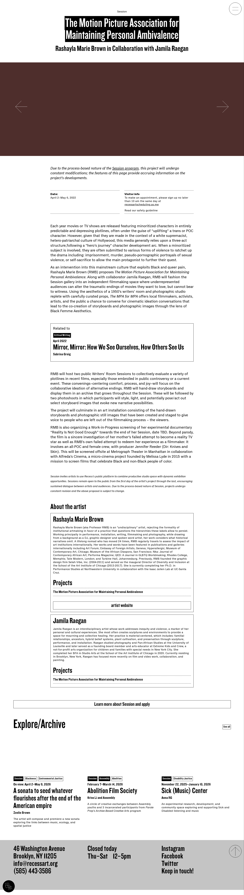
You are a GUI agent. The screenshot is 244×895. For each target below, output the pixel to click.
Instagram (173, 854)
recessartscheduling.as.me (141, 204)
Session (122, 11)
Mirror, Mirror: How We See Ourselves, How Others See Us (118, 348)
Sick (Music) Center (184, 796)
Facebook (172, 861)
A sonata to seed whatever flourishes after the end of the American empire (47, 803)
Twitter (170, 869)
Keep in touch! (178, 876)
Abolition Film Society (112, 796)
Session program (125, 168)
